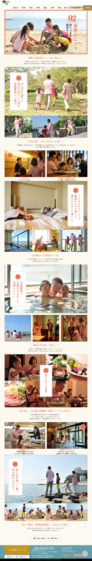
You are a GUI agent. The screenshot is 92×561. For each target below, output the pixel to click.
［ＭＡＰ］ (57, 557)
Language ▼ (77, 7)
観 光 (59, 7)
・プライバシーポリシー (68, 551)
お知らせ (16, 7)
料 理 (38, 7)
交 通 (52, 7)
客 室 (23, 7)
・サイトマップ (65, 549)
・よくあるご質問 (66, 548)
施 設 (45, 7)
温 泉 (31, 7)
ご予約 (87, 8)
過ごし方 (67, 7)
